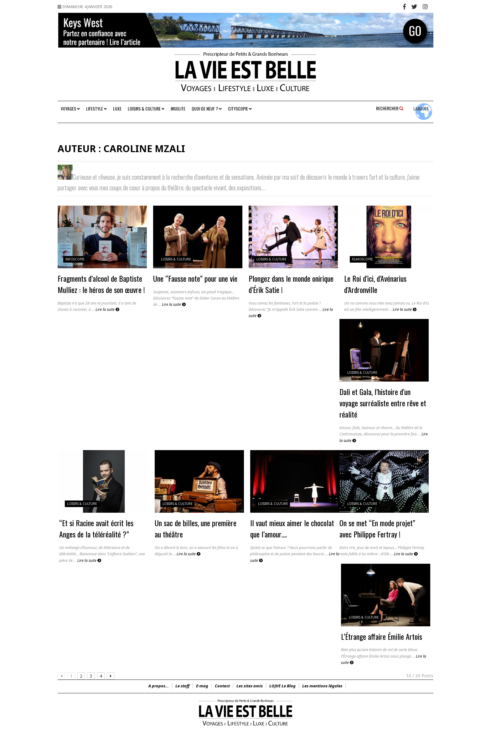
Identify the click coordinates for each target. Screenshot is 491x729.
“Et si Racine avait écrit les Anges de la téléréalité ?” (96, 528)
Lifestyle (96, 108)
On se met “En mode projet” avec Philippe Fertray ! (377, 528)
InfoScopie (75, 259)
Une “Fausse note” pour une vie (195, 278)
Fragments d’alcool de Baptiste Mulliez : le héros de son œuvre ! (101, 284)
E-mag (202, 686)
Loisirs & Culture (146, 108)
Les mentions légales (322, 686)
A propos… (158, 686)
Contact (222, 686)
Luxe (117, 108)
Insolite (178, 108)
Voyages (70, 108)
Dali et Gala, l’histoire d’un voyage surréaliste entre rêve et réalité (382, 403)
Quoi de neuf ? (207, 108)
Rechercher (390, 108)
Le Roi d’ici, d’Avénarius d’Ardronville (375, 284)
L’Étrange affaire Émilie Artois (381, 636)
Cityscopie (240, 108)
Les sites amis (249, 686)
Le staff (182, 686)
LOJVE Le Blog (282, 686)
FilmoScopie (362, 259)
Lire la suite (107, 309)
